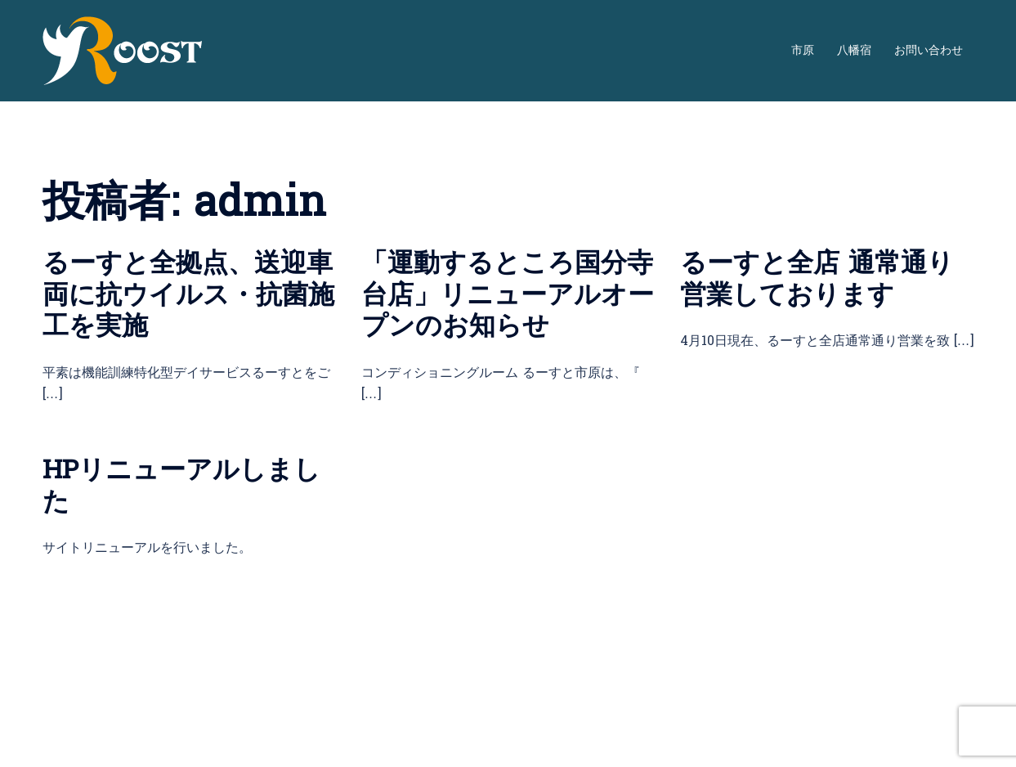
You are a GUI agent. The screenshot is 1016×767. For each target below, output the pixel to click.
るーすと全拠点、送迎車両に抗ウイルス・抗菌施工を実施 (188, 295)
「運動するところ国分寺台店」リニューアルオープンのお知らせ (507, 295)
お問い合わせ (928, 51)
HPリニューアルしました (181, 485)
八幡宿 (854, 51)
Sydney (68, 739)
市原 (802, 51)
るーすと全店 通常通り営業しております (817, 279)
